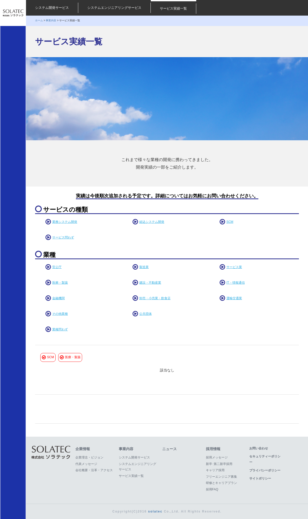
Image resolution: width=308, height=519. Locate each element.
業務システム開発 (64, 222)
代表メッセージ (86, 464)
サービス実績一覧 (173, 8)
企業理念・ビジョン (89, 457)
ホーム (39, 20)
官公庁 (57, 267)
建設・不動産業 (150, 282)
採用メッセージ (217, 457)
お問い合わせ (258, 448)
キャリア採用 (215, 470)
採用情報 (213, 449)
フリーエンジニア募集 (221, 476)
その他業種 (60, 314)
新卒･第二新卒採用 (219, 464)
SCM (229, 222)
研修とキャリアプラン (221, 483)
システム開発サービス (52, 8)
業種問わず (60, 329)
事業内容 (51, 20)
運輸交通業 (234, 298)
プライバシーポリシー (264, 470)
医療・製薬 (60, 282)
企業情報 (82, 449)
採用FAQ (212, 489)
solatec (155, 511)
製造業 (144, 267)
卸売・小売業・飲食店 (155, 298)
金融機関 (58, 298)
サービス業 (234, 267)
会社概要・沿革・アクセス (94, 470)
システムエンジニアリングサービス (114, 8)
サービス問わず (63, 237)
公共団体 (145, 314)
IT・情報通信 (235, 282)
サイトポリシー (260, 478)
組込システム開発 (151, 222)
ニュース (169, 449)
